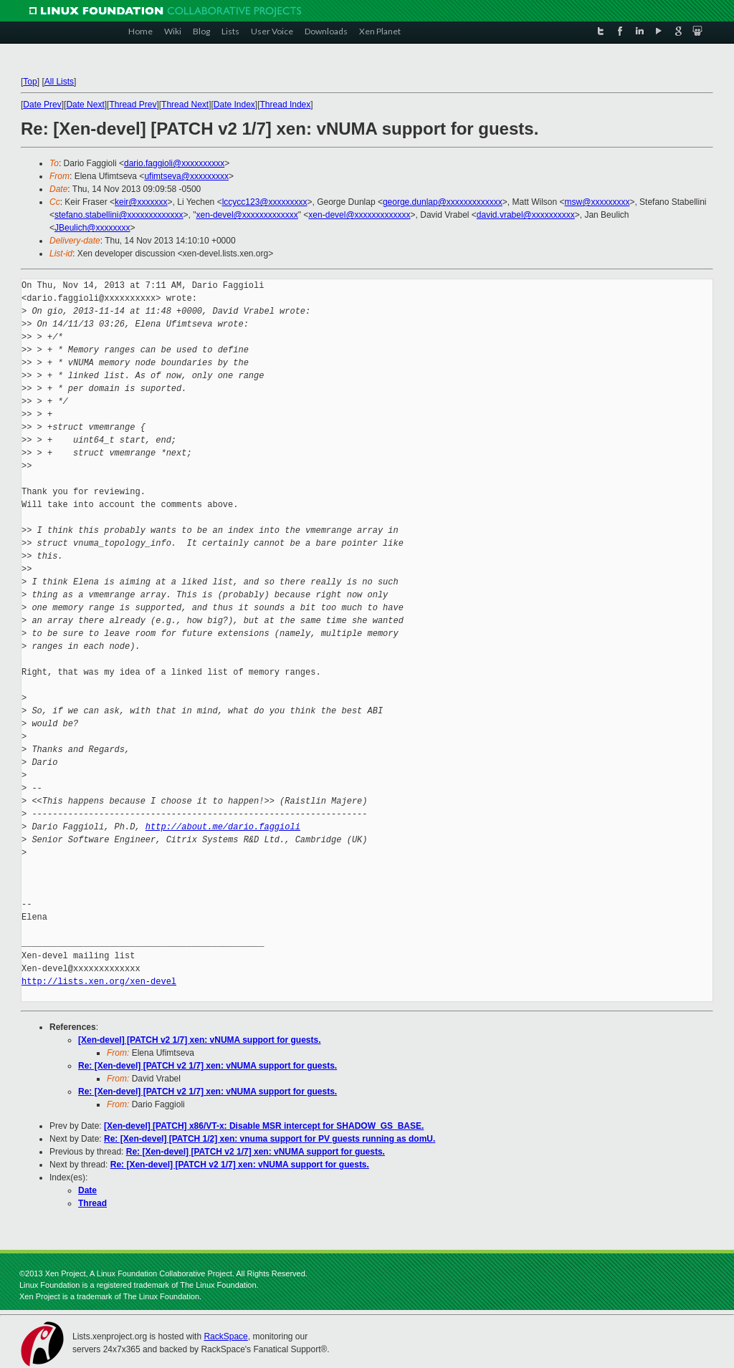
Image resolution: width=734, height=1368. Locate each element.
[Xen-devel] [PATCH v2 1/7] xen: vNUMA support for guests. (199, 1040)
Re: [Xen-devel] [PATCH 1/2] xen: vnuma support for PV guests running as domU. (269, 1139)
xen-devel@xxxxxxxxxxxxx (247, 215)
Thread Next (185, 105)
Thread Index (285, 105)
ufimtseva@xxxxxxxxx (186, 176)
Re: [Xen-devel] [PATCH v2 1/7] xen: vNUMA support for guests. (207, 1066)
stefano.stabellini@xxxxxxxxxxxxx (119, 215)
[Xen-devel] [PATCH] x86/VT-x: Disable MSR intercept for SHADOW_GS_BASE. (264, 1126)
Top (30, 82)
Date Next (85, 105)
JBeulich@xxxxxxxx (92, 228)
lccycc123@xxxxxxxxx (265, 202)
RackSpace (225, 1336)
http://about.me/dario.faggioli (223, 827)
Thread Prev (132, 105)
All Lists (59, 82)
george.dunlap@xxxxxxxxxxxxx (442, 202)
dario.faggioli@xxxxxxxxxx (174, 163)
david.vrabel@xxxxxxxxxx (526, 215)
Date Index (234, 105)
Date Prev (42, 105)
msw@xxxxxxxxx (597, 202)
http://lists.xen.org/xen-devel (99, 982)
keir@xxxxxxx (141, 202)
